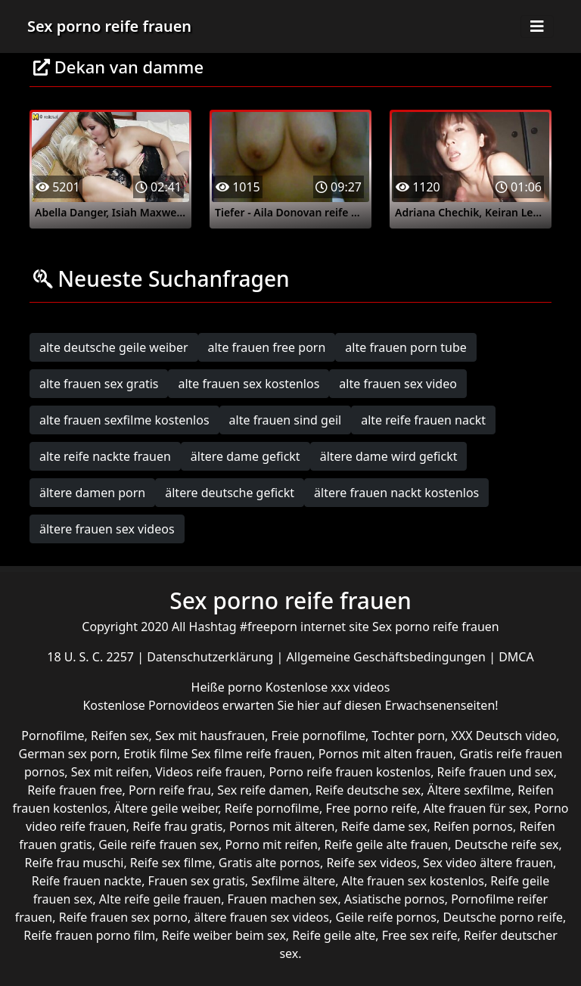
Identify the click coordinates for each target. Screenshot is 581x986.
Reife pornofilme (272, 808)
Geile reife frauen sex (158, 844)
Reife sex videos (371, 862)
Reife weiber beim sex (224, 935)
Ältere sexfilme (469, 790)
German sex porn (68, 753)
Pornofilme (52, 735)
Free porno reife (371, 808)
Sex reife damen (263, 790)
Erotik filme (155, 753)
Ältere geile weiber (166, 808)
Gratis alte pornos (269, 862)
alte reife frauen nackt (423, 420)
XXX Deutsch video (504, 735)
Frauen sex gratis (196, 880)
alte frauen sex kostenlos (248, 383)
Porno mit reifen (271, 844)
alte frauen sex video (398, 383)
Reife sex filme (171, 862)
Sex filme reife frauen (251, 753)
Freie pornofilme (318, 735)
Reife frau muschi (74, 862)
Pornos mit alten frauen (385, 753)
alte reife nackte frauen (105, 456)
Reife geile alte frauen (386, 844)
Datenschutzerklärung (211, 657)
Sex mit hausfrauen (210, 735)
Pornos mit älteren (282, 826)
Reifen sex (120, 735)
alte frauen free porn (267, 347)
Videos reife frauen (209, 772)
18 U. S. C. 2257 (92, 657)
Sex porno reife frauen (109, 26)
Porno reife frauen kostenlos (350, 772)
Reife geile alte (333, 935)
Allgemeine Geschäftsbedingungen (388, 657)
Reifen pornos (473, 826)
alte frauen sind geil (285, 420)
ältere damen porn (92, 492)
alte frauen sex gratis (98, 383)
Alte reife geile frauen (160, 899)
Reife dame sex (384, 826)
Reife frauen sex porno (123, 917)
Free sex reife (420, 935)
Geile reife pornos (386, 917)
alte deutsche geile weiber (113, 347)
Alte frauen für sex (475, 808)
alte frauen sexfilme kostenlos (124, 420)
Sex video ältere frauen (488, 862)
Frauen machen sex (283, 899)
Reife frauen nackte (86, 880)
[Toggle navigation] (537, 26)
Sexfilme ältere (293, 880)
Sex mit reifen (110, 772)
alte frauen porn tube (406, 347)
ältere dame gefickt (245, 456)
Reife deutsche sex (368, 790)
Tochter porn (408, 735)
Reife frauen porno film (89, 935)
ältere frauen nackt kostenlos (396, 492)
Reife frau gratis (177, 826)
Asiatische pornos (394, 899)
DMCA (516, 657)
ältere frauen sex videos (107, 529)
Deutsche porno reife (503, 917)
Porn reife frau (170, 790)
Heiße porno (228, 687)
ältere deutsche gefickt (229, 492)
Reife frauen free (74, 790)
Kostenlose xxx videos (328, 687)
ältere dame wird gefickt (389, 456)
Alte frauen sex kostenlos (413, 880)
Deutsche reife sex (507, 844)
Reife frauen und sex (495, 772)
